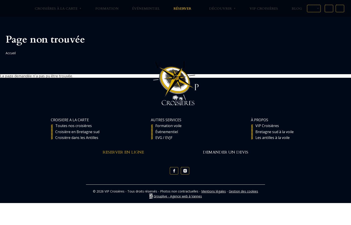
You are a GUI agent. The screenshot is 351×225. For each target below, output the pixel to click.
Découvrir (219, 8)
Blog (297, 8)
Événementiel (146, 8)
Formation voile (168, 126)
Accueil (11, 53)
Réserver (182, 8)
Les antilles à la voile (272, 137)
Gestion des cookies (243, 191)
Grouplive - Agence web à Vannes (178, 196)
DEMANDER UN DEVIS (225, 152)
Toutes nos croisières (73, 126)
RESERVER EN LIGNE (123, 152)
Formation (107, 8)
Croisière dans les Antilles (76, 137)
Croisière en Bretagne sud (77, 132)
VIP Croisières (264, 8)
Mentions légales (213, 191)
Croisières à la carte (55, 8)
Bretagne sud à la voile (274, 132)
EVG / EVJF (163, 137)
